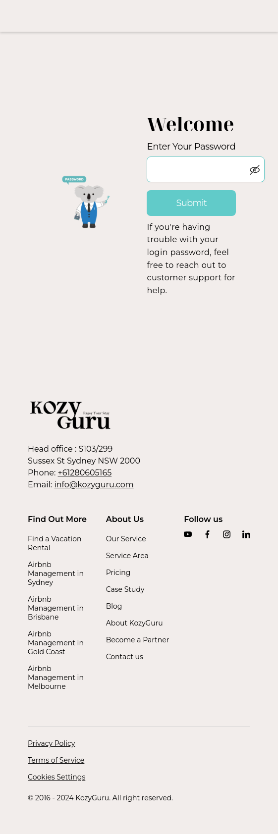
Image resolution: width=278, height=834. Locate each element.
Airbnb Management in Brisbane (56, 608)
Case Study (125, 589)
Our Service (126, 538)
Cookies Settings (56, 777)
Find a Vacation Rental (54, 543)
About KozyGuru (134, 623)
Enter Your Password (191, 146)
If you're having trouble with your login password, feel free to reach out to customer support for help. (191, 258)
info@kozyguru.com (93, 484)
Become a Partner (137, 639)
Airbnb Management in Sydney (56, 573)
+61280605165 (85, 472)
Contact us (124, 656)
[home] (138, 16)
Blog (114, 606)
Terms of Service (56, 760)
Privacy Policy (51, 743)
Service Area (127, 555)
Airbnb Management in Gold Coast (56, 642)
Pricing (118, 572)
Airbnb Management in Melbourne (56, 677)
